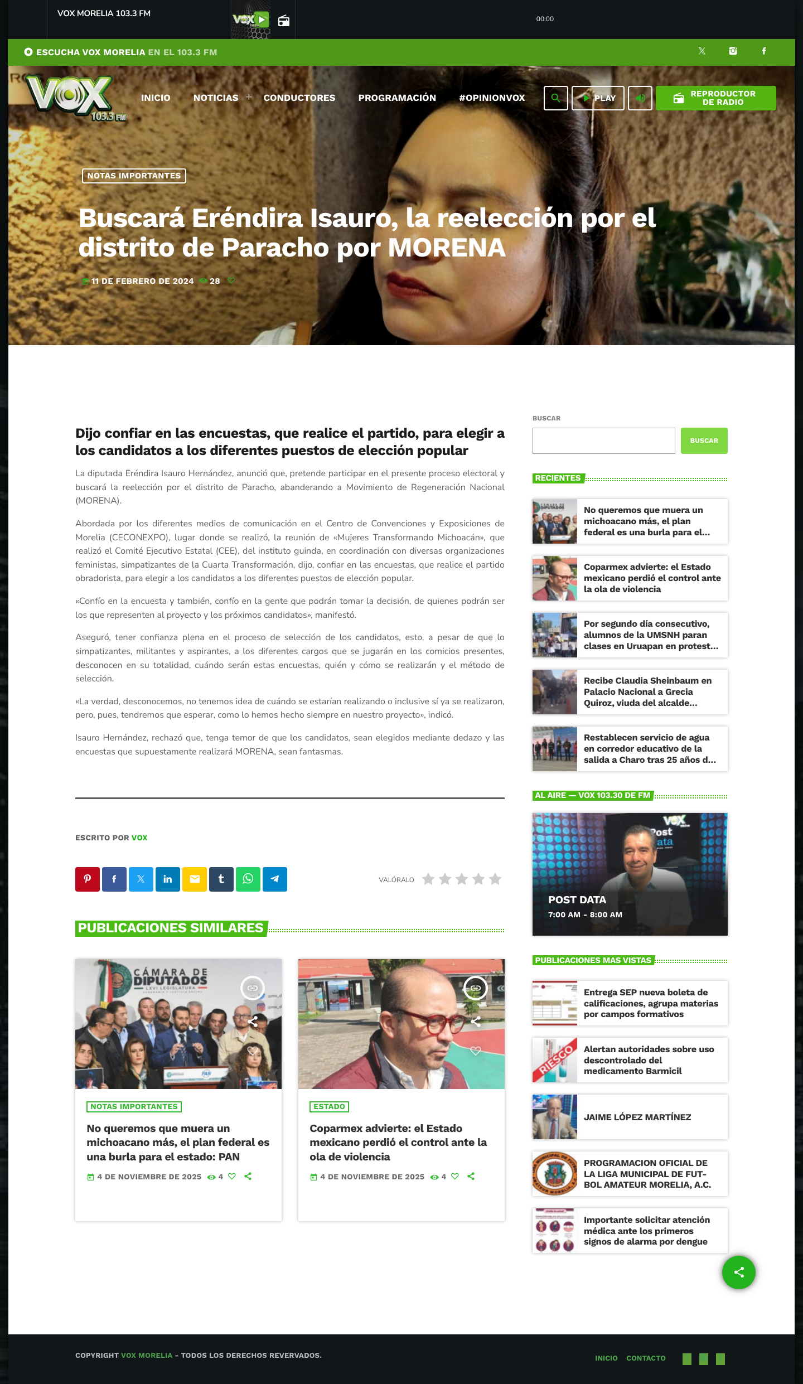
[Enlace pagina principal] (75, 98)
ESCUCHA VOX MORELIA (120, 52)
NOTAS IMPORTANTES (134, 176)
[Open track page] (282, 20)
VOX (140, 838)
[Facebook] (764, 52)
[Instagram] (733, 52)
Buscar (546, 418)
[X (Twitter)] (702, 52)
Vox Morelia (146, 1356)
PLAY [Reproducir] (598, 98)
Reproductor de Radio (714, 98)
